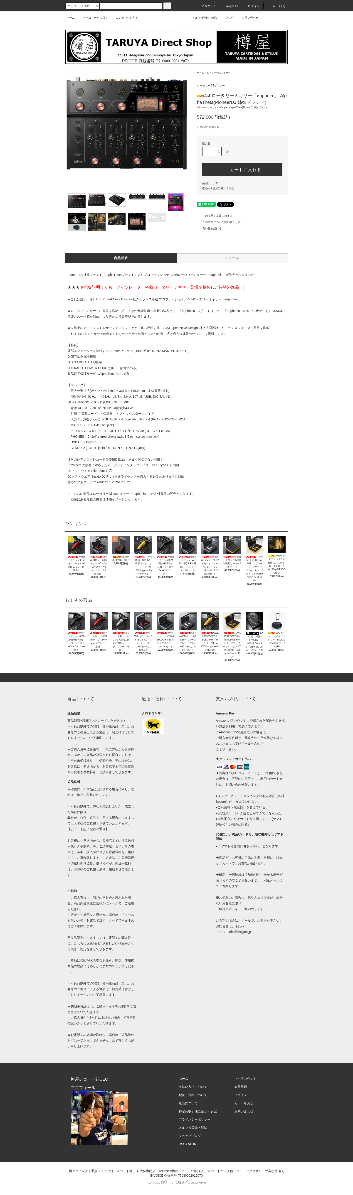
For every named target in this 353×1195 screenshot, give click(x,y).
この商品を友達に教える (214, 215)
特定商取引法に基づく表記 (218, 188)
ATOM (192, 1144)
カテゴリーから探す (93, 17)
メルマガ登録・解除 (202, 17)
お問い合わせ (247, 17)
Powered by (176, 1183)
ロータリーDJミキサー (218, 72)
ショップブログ (190, 1136)
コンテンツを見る (124, 17)
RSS (182, 1144)
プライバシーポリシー (194, 1119)
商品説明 (121, 258)
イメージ (232, 258)
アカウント (206, 6)
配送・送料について (193, 1095)
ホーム (71, 17)
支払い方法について (193, 1087)
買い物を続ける (209, 228)
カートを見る (243, 1103)
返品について (210, 183)
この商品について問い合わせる (219, 222)
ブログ (227, 17)
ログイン (251, 6)
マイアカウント (245, 1078)
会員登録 (229, 6)
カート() (276, 6)
